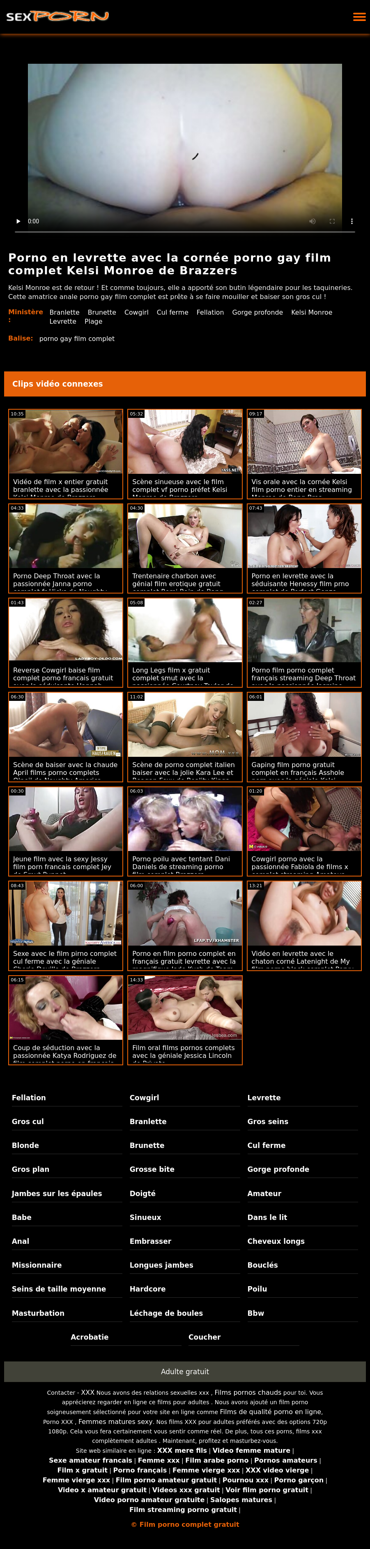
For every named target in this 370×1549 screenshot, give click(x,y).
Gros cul (28, 1122)
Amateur (265, 1194)
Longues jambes (161, 1265)
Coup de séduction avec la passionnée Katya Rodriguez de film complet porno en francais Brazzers (65, 1059)
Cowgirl (137, 312)
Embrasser (151, 1241)
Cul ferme (174, 312)
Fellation (212, 312)
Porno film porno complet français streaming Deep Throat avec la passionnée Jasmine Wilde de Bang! (304, 682)
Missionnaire (37, 1265)
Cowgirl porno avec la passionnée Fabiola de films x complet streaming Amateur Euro (300, 870)
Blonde (25, 1145)
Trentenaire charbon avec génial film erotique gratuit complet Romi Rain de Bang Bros (177, 587)
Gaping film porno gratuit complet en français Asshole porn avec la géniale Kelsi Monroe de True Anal (298, 776)
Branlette (64, 312)
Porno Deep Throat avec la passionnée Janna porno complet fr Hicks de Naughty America (60, 587)
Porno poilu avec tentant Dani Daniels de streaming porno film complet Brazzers (181, 867)
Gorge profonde (259, 312)
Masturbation (38, 1313)
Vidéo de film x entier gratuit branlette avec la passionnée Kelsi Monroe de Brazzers (60, 489)
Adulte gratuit (185, 1372)
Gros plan (31, 1169)
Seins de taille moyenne (59, 1289)
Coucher (204, 1337)
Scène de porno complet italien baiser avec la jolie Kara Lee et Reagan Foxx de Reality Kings (183, 772)
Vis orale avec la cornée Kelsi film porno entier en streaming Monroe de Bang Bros (302, 489)
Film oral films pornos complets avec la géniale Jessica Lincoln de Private (183, 1055)
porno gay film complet (77, 339)
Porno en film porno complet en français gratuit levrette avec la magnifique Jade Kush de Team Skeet (184, 965)
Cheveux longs (276, 1241)
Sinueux (145, 1217)
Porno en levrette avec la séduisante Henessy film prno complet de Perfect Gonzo (300, 584)
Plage (94, 321)
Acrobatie (89, 1337)
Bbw (256, 1313)
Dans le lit (267, 1217)
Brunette (102, 312)
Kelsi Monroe (314, 312)
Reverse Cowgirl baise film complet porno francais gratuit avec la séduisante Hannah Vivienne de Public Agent (63, 682)
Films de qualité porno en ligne (271, 1412)
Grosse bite (152, 1169)
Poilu (257, 1289)
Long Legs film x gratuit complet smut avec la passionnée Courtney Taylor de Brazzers (183, 682)
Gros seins (268, 1122)
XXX (87, 1392)
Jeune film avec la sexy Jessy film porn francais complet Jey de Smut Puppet (62, 867)
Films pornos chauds (247, 1392)
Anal (21, 1241)
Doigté (143, 1194)
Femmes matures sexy (115, 1422)
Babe (22, 1217)
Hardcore (148, 1289)
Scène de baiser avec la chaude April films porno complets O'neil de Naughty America (65, 772)
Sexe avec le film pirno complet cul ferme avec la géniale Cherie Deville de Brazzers (65, 961)
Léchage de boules (166, 1313)
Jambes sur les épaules (57, 1194)
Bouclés (263, 1265)
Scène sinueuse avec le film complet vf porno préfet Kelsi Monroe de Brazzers (179, 489)
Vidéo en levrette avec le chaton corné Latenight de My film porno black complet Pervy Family (303, 965)
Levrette (62, 321)
